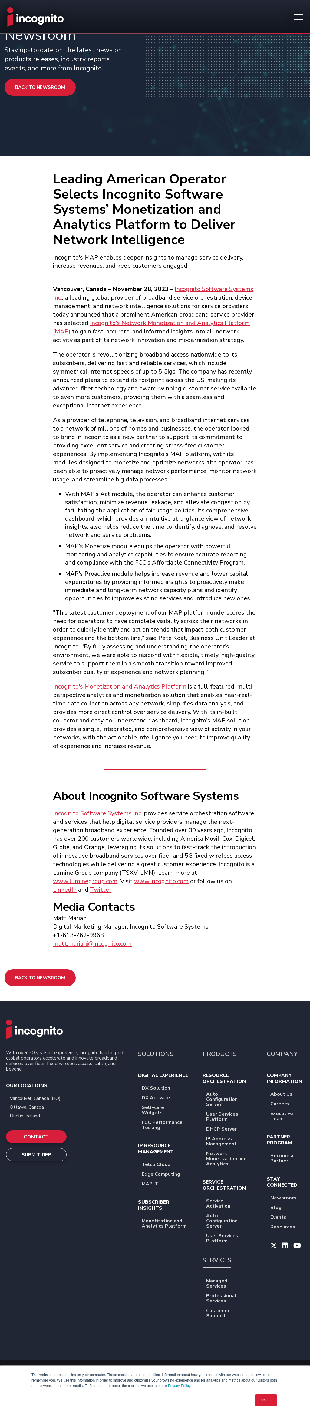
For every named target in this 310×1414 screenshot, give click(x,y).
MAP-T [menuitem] (154, 1184)
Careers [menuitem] (283, 1104)
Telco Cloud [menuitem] (160, 1165)
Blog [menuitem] (279, 1208)
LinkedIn (65, 890)
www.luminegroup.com (85, 881)
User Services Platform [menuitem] (231, 1117)
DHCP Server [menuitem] (225, 1129)
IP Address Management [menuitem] (231, 1141)
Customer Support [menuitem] (231, 1313)
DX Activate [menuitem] (160, 1098)
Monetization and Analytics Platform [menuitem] (167, 1223)
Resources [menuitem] (286, 1227)
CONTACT (36, 1137)
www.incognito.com (161, 881)
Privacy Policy (179, 1386)
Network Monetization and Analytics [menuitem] (231, 1159)
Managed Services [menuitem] (231, 1283)
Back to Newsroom (40, 87)
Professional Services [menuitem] (231, 1298)
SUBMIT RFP (36, 1154)
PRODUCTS (220, 1054)
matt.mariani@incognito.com (92, 944)
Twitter (100, 890)
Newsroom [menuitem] (287, 1198)
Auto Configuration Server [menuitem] (231, 1100)
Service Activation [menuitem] (231, 1203)
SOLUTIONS (155, 1054)
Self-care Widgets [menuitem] (167, 1110)
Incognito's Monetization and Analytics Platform (119, 686)
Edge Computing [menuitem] (165, 1175)
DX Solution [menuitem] (160, 1088)
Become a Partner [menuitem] (287, 1158)
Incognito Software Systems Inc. (97, 813)
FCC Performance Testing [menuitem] (167, 1125)
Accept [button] (266, 1400)
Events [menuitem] (282, 1218)
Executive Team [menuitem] (287, 1116)
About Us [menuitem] (285, 1094)
